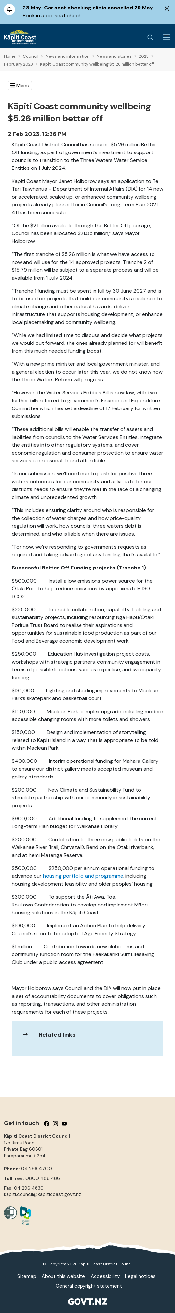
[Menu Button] (166, 37)
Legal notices (140, 1276)
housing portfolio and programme (83, 876)
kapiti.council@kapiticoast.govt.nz (42, 1194)
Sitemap (26, 1276)
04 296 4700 (36, 1168)
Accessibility (105, 1276)
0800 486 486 (42, 1178)
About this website (63, 1276)
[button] (20, 85)
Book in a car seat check (52, 15)
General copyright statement (89, 1286)
